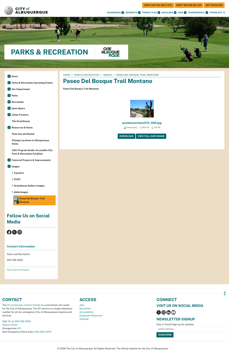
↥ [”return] (225, 293)
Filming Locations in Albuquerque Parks (30, 142)
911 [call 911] (19, 328)
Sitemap (84, 319)
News (15, 76)
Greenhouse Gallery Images (29, 185)
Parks (15, 95)
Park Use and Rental (23, 134)
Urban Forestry (20, 114)
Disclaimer (85, 308)
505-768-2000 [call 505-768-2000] (23, 321)
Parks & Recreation (86, 75)
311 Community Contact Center (23, 305)
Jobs (182, 12)
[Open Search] (224, 13)
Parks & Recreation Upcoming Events (32, 82)
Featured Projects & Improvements (31, 160)
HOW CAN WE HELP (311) (158, 5)
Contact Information (21, 246)
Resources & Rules (22, 127)
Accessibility (86, 312)
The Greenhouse (21, 121)
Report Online (9, 324)
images (107, 75)
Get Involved (214, 5)
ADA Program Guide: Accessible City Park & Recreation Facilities (32, 152)
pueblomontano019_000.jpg (142, 123)
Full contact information (18, 270)
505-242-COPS (42, 331)
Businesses (115, 12)
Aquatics (19, 173)
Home (66, 75)
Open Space (18, 108)
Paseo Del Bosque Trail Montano (29, 200)
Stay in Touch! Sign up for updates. (175, 324)
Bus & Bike (169, 12)
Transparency (198, 12)
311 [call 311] (9, 321)
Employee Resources (90, 315)
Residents (133, 12)
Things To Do (151, 12)
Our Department (21, 89)
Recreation (18, 102)
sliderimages (21, 192)
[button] (216, 12)
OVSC (17, 179)
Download (126, 136)
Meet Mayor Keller (188, 5)
